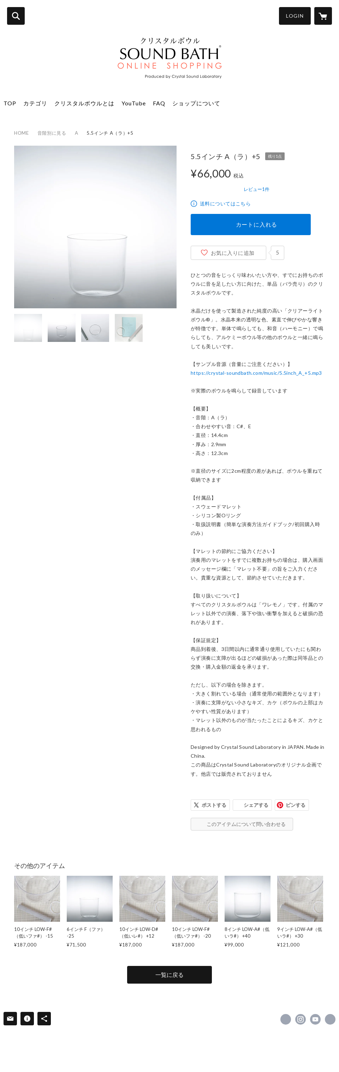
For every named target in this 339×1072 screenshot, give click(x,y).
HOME (21, 133)
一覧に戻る (169, 974)
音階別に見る (51, 133)
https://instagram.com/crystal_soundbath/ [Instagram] (300, 1019)
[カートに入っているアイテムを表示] (323, 16)
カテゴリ (35, 103)
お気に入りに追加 (233, 253)
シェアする (256, 805)
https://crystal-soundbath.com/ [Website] (330, 1019)
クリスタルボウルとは (84, 103)
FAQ (159, 103)
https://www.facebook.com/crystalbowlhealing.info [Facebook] (285, 1019)
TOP (10, 103)
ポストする (214, 805)
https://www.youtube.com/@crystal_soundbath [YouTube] (315, 1019)
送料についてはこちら (225, 203)
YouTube (133, 103)
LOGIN (295, 16)
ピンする (295, 805)
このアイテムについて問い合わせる (246, 824)
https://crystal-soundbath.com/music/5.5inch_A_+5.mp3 (256, 373)
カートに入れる (257, 224)
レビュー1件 (256, 189)
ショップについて (196, 103)
